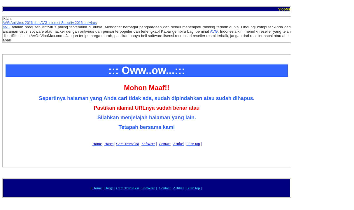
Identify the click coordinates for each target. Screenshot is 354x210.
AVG (6, 27)
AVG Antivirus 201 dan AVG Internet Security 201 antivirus (50, 23)
